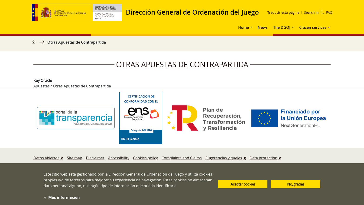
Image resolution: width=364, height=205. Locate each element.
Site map (74, 157)
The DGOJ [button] (281, 27)
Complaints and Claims (182, 157)
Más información (64, 199)
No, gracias (295, 186)
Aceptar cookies (243, 186)
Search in (314, 12)
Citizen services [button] (312, 27)
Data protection (263, 157)
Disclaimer (95, 157)
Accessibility (118, 157)
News (263, 27)
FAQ (329, 12)
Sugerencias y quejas (223, 157)
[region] (182, 44)
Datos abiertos (46, 157)
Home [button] (243, 27)
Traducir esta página (283, 12)
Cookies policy (145, 157)
